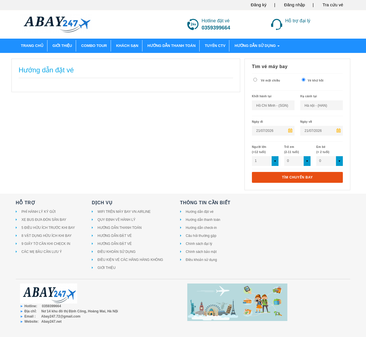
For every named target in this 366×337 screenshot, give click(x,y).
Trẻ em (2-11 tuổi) (291, 149)
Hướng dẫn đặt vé (200, 212)
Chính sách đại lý (199, 244)
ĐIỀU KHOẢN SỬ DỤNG (117, 252)
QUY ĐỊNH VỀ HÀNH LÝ (117, 220)
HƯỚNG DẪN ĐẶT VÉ (115, 236)
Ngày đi (257, 121)
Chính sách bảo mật (201, 252)
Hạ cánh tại (308, 96)
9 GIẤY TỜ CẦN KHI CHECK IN (45, 244)
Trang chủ (32, 45)
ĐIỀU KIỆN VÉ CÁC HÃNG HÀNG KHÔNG (130, 260)
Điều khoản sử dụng (201, 260)
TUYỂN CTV (215, 45)
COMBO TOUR (94, 45)
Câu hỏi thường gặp (201, 236)
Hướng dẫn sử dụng (257, 45)
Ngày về (306, 121)
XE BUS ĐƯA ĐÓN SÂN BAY (43, 220)
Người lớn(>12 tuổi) (259, 149)
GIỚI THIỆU (62, 45)
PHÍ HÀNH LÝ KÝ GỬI (38, 212)
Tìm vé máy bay (270, 66)
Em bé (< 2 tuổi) (322, 149)
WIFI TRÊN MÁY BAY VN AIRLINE (124, 212)
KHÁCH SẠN (127, 45)
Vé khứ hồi (312, 80)
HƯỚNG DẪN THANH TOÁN (172, 45)
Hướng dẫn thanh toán (203, 220)
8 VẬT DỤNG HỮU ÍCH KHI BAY (46, 236)
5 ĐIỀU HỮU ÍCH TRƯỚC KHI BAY (48, 228)
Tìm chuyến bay (297, 177)
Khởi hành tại (262, 96)
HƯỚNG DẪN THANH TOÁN (120, 228)
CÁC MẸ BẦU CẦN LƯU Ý (41, 252)
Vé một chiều (266, 80)
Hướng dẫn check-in (201, 228)
